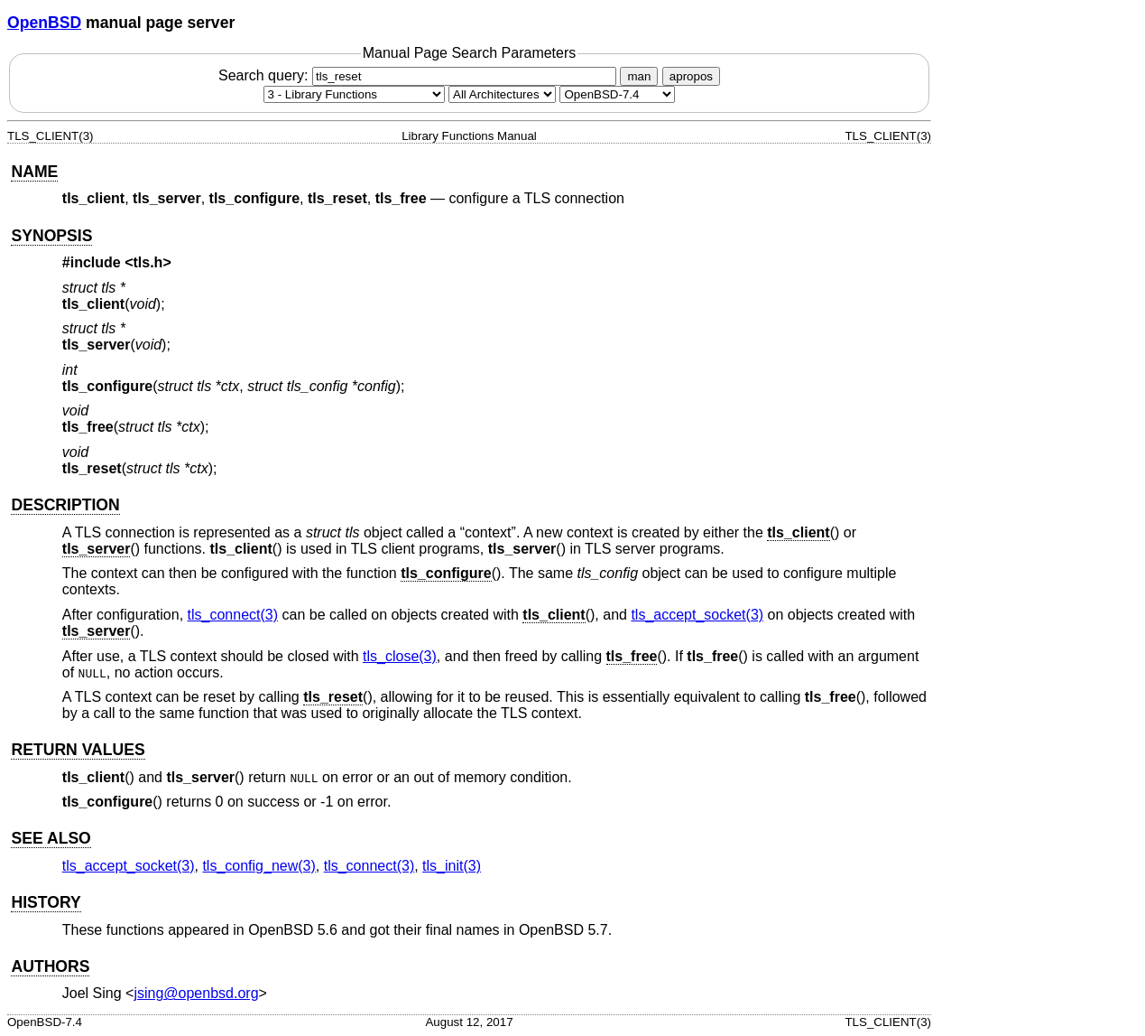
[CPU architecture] (502, 94)
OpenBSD (44, 23)
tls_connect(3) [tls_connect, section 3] (233, 614)
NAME (34, 172)
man (639, 76)
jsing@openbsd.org (196, 993)
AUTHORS (50, 966)
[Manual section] (354, 94)
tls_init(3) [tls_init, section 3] (451, 865)
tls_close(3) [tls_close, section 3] (400, 656)
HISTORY (45, 902)
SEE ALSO (50, 838)
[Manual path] (617, 94)
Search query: (419, 75)
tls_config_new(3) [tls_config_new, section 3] (258, 865)
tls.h (148, 262)
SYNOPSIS (51, 236)
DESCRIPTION (65, 505)
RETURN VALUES (77, 750)
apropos (691, 76)
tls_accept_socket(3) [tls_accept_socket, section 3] (697, 614)
